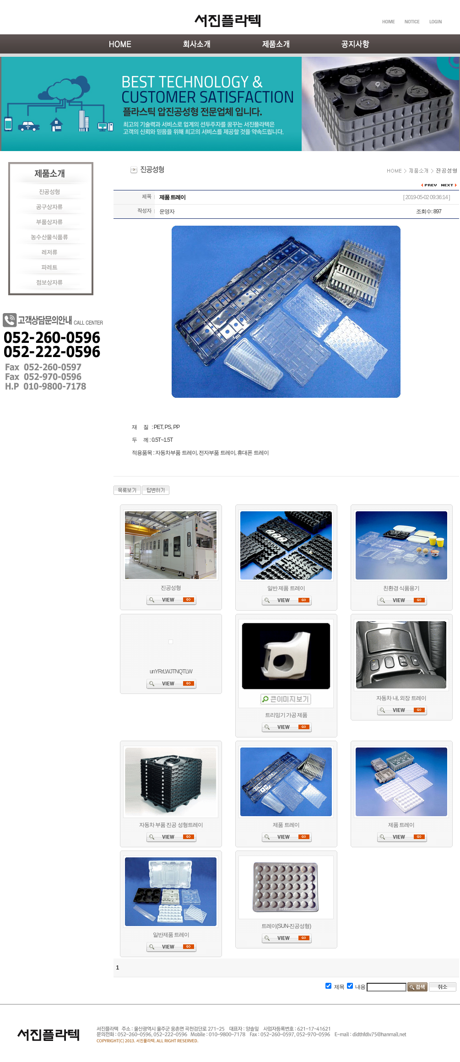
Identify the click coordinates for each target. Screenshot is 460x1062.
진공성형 (171, 588)
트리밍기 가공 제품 (286, 715)
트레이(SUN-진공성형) (286, 926)
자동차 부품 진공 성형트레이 (171, 825)
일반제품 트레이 (171, 935)
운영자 (166, 211)
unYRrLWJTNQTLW (171, 671)
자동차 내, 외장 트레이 (401, 698)
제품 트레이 (286, 825)
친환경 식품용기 (401, 588)
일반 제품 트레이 (286, 588)
